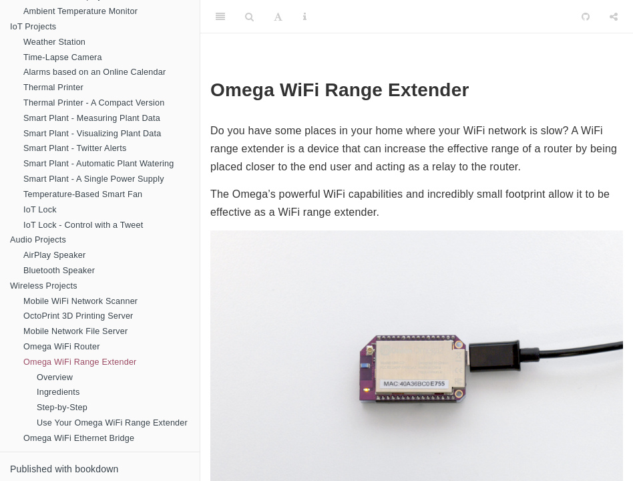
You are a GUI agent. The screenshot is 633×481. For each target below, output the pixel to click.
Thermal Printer (53, 87)
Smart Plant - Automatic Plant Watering (98, 163)
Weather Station (54, 42)
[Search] (249, 16)
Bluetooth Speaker (59, 270)
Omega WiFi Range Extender (80, 362)
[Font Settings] (278, 16)
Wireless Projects (43, 286)
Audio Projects (38, 240)
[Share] (614, 16)
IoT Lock (40, 209)
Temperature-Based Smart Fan (82, 194)
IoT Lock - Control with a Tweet (83, 225)
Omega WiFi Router (61, 346)
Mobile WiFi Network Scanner (80, 301)
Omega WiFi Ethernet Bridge (78, 438)
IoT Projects (33, 26)
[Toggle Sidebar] (220, 16)
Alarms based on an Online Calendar (94, 72)
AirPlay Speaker (54, 255)
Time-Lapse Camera (62, 57)
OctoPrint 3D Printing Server (78, 316)
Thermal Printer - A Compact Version (93, 103)
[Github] (586, 16)
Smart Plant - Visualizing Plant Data (92, 133)
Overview (55, 377)
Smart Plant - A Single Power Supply (93, 179)
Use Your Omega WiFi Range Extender (112, 423)
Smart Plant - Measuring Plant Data (91, 118)
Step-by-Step (62, 407)
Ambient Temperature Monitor (80, 11)
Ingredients (58, 392)
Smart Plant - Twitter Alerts (74, 148)
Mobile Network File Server (75, 331)
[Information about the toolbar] (304, 16)
